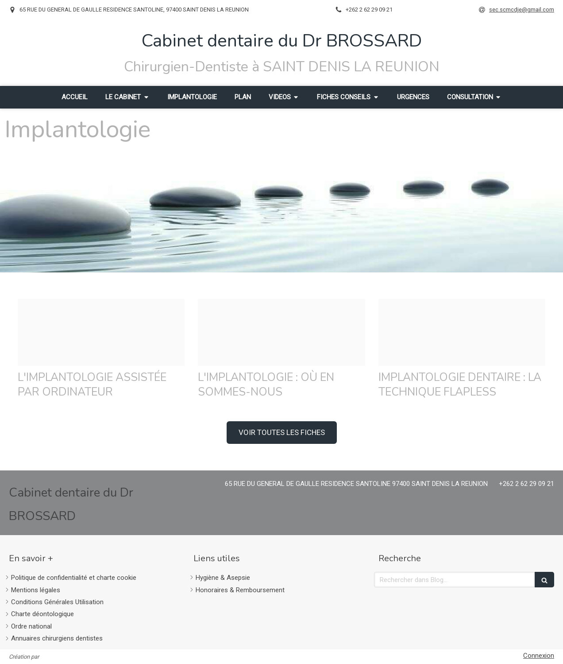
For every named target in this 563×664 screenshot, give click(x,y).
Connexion (538, 656)
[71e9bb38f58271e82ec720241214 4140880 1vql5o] (101, 332)
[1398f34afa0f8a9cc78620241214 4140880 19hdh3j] (461, 332)
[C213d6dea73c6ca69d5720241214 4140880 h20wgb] (281, 332)
